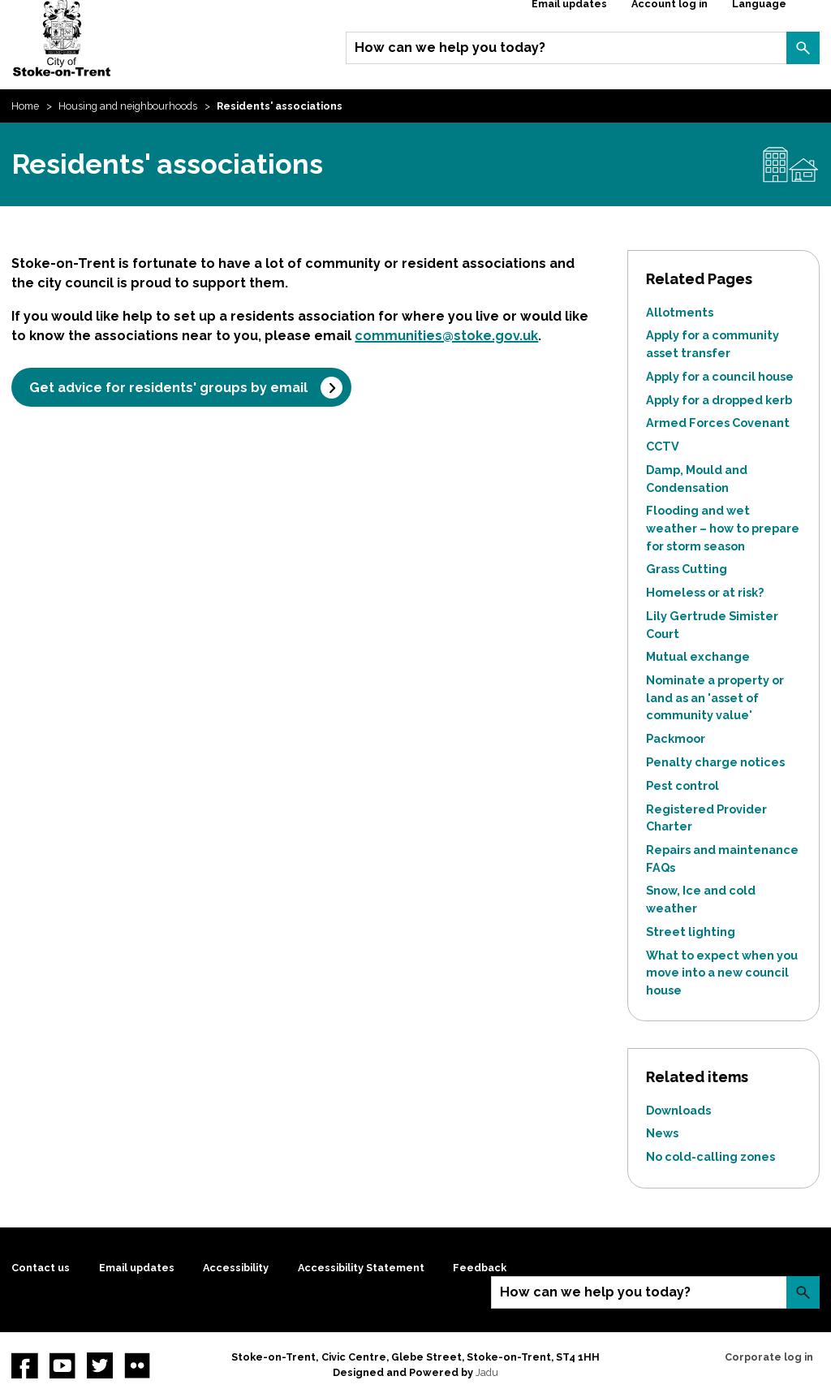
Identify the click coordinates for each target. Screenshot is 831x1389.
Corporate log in (769, 1357)
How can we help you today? (450, 47)
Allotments (679, 312)
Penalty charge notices (715, 762)
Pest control (682, 785)
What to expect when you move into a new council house (722, 972)
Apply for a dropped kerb (719, 400)
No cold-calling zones (710, 1156)
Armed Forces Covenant (718, 422)
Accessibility (236, 1268)
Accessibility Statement (361, 1268)
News (662, 1133)
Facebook (24, 1365)
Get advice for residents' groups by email (168, 387)
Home (25, 106)
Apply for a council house (720, 376)
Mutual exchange (698, 656)
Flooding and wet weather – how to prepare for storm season (722, 527)
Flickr (137, 1365)
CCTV (662, 446)
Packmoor (675, 738)
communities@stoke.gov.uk (446, 335)
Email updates (136, 1268)
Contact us (40, 1268)
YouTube (62, 1365)
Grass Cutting (686, 569)
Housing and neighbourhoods (127, 106)
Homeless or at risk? (705, 592)
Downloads (678, 1110)
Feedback (479, 1268)
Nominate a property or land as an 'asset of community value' (715, 697)
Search (802, 48)
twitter (100, 1365)
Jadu (487, 1372)
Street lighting (690, 931)
